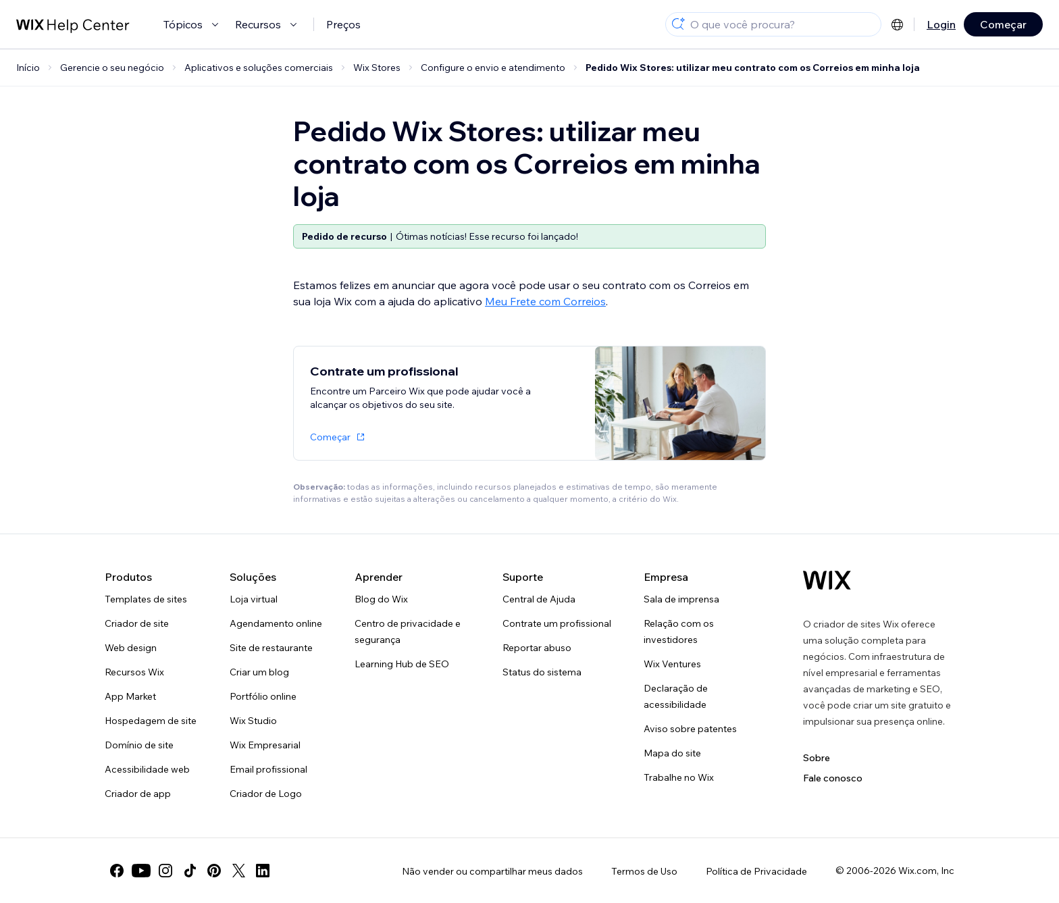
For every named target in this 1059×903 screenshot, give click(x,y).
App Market (130, 696)
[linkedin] (263, 870)
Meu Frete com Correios (545, 301)
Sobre (816, 758)
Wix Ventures (672, 664)
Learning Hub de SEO (402, 664)
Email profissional (268, 769)
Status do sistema (542, 672)
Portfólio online (263, 696)
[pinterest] (214, 870)
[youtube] (141, 870)
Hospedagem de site (151, 721)
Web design (131, 648)
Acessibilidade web (147, 769)
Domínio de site (139, 745)
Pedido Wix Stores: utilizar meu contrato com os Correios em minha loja (753, 67)
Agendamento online (276, 623)
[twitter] (238, 870)
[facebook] (117, 870)
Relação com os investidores (679, 631)
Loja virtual (254, 599)
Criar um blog (259, 672)
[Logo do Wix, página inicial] (827, 580)
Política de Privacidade (756, 871)
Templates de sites (146, 599)
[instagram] (165, 870)
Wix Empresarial (265, 745)
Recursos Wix (134, 672)
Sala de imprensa (681, 599)
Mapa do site (672, 753)
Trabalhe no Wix (679, 777)
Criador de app (138, 794)
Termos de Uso (644, 871)
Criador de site (137, 623)
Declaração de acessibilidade (676, 696)
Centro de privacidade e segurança (408, 631)
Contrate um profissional (556, 623)
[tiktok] (190, 870)
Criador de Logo (266, 794)
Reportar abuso (536, 648)
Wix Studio (253, 721)
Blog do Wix (381, 599)
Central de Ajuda (538, 599)
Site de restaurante (271, 648)
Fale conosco (832, 778)
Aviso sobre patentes (690, 729)
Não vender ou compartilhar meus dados (492, 871)
